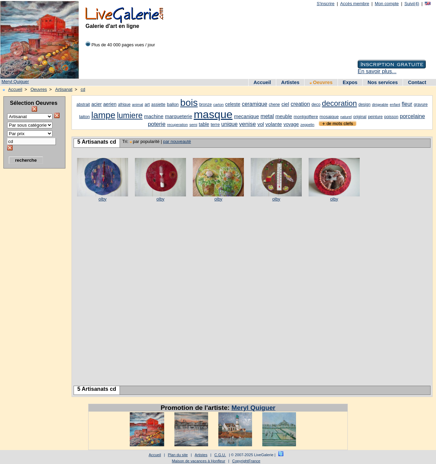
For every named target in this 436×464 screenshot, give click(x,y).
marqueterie (178, 116)
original (360, 116)
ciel (285, 104)
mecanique (246, 116)
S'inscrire (325, 3)
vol (261, 124)
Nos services (383, 82)
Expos (350, 82)
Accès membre (354, 3)
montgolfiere (306, 116)
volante (273, 124)
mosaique (329, 116)
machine (154, 116)
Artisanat (64, 89)
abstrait (83, 104)
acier (96, 104)
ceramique (254, 104)
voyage (291, 124)
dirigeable (380, 104)
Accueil (262, 82)
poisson (391, 116)
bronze (205, 104)
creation (300, 104)
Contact (417, 82)
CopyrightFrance (246, 461)
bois (189, 102)
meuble (283, 116)
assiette (158, 104)
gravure (421, 104)
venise (247, 124)
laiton (84, 116)
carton (218, 104)
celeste (232, 104)
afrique (124, 104)
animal (137, 104)
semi (193, 125)
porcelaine (412, 116)
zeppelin (307, 125)
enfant (395, 104)
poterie (157, 124)
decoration (339, 103)
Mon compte (387, 3)
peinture (375, 116)
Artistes (290, 82)
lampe (103, 115)
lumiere (129, 115)
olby (102, 199)
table (204, 124)
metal (267, 116)
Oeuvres (321, 82)
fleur (407, 104)
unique (229, 124)
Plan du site (178, 455)
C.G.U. (220, 455)
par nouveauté (177, 141)
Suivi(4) (411, 3)
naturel (346, 117)
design (364, 104)
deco (316, 104)
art (147, 104)
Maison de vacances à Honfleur (198, 461)
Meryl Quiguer (15, 81)
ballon (173, 104)
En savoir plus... (377, 71)
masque (213, 114)
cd (83, 89)
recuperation (177, 125)
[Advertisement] (30, 274)
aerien (109, 104)
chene (274, 104)
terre (215, 124)
